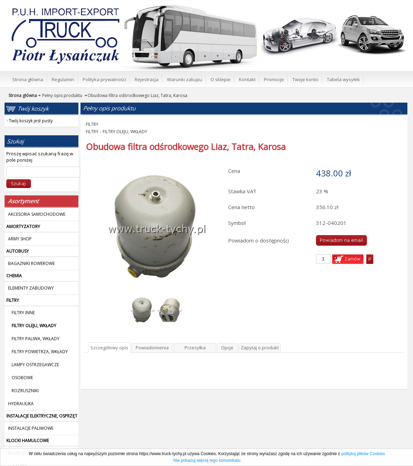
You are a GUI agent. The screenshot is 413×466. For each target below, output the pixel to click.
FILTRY (92, 124)
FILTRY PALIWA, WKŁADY (35, 339)
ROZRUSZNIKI (25, 391)
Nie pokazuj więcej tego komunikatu (206, 460)
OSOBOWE (22, 378)
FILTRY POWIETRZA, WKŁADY (40, 352)
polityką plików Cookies (363, 453)
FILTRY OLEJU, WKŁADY (125, 132)
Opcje (227, 347)
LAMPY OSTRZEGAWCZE (35, 365)
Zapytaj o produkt (260, 347)
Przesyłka (195, 347)
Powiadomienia (152, 347)
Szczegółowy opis (109, 347)
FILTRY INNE (23, 313)
